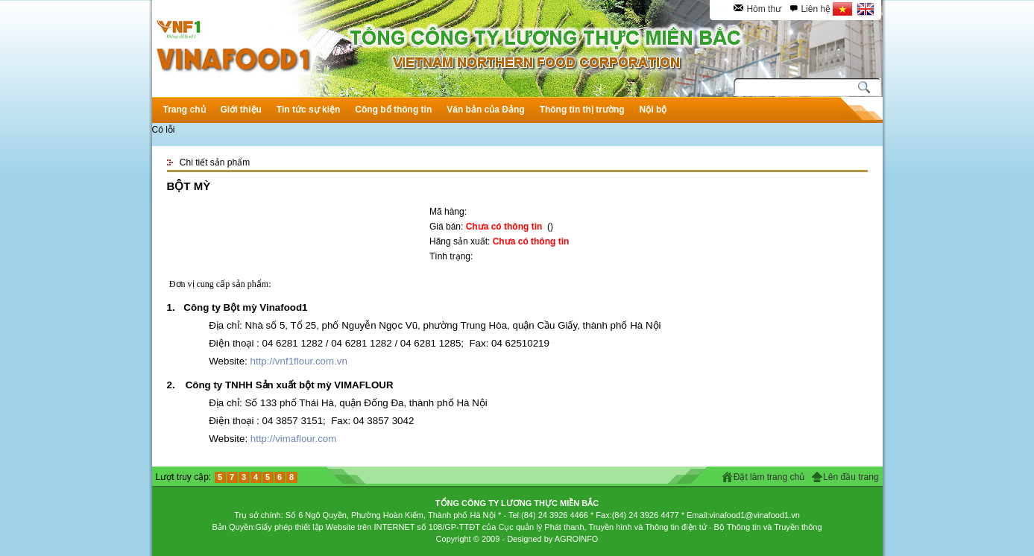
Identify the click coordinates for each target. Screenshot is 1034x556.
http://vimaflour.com (293, 438)
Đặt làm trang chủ (769, 477)
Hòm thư (763, 9)
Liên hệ (815, 9)
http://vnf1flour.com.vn (298, 361)
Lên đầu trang (850, 477)
